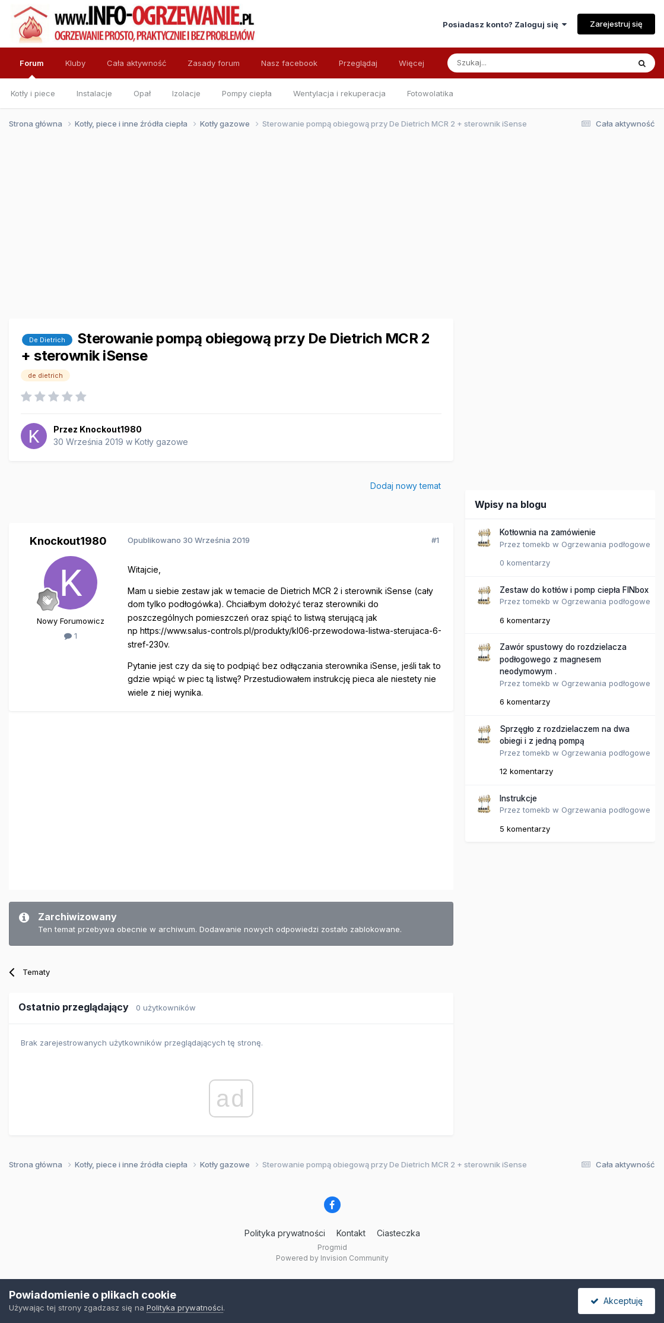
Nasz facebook (289, 63)
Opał (142, 93)
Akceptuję (616, 1301)
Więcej (411, 63)
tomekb (536, 544)
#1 (435, 540)
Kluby (75, 63)
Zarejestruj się (616, 24)
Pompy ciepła (247, 93)
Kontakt (351, 1233)
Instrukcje (518, 798)
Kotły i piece (33, 93)
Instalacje (94, 93)
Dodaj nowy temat (405, 486)
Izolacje (186, 93)
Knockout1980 (111, 429)
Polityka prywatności (284, 1233)
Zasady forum (214, 63)
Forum (32, 68)
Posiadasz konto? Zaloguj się (505, 24)
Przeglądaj (358, 63)
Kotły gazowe (161, 442)
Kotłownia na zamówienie (548, 532)
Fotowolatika (430, 93)
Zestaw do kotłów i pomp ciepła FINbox (574, 590)
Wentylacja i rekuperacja (339, 93)
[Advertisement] (327, 230)
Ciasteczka (398, 1233)
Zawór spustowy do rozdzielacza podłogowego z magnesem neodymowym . (563, 659)
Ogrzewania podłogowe (605, 544)
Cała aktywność (136, 63)
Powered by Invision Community (332, 1257)
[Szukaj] (508, 62)
